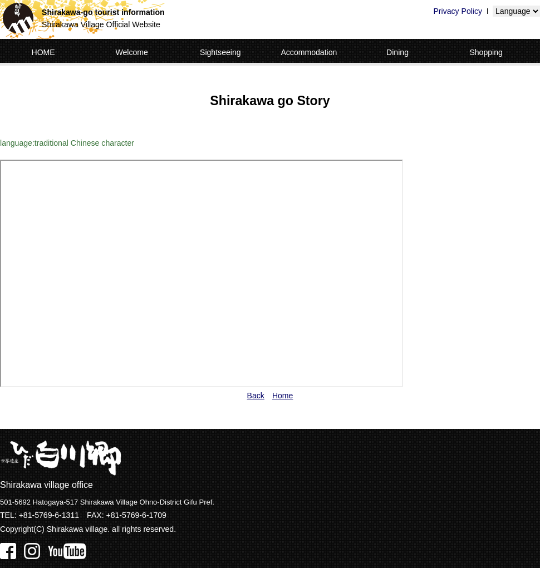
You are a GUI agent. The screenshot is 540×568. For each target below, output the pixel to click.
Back (255, 395)
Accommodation (309, 52)
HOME (43, 52)
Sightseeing (220, 52)
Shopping (486, 52)
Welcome (131, 52)
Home (282, 395)
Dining (397, 52)
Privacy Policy (457, 11)
